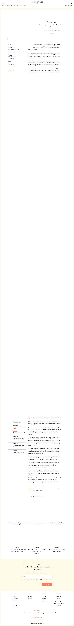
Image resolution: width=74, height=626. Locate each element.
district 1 (11, 613)
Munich (17, 5)
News (29, 600)
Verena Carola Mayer (47, 30)
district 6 (36, 613)
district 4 (26, 613)
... (8, 63)
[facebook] (33, 620)
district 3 (21, 613)
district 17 (63, 613)
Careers (59, 598)
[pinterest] (38, 620)
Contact (44, 598)
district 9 (52, 613)
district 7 (41, 613)
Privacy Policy (58, 601)
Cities (3, 3)
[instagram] (36, 620)
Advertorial (52, 33)
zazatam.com (11, 66)
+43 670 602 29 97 (11, 64)
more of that (37, 553)
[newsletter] (41, 620)
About (44, 596)
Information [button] (58, 593)
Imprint (59, 605)
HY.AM (43, 623)
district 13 (57, 613)
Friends (58, 600)
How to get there (12, 58)
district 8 (47, 613)
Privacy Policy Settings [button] (58, 603)
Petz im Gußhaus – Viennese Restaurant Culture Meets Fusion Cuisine (19, 447)
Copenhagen (7, 5)
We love (30, 596)
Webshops (29, 598)
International (15, 607)
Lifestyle (30, 593)
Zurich (24, 5)
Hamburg (13, 5)
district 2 (16, 613)
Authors (44, 600)
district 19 (37, 614)
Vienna (20, 5)
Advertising (59, 596)
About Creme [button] (44, 593)
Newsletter (44, 601)
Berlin (3, 5)
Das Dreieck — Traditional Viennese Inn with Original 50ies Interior (18, 440)
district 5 (31, 613)
